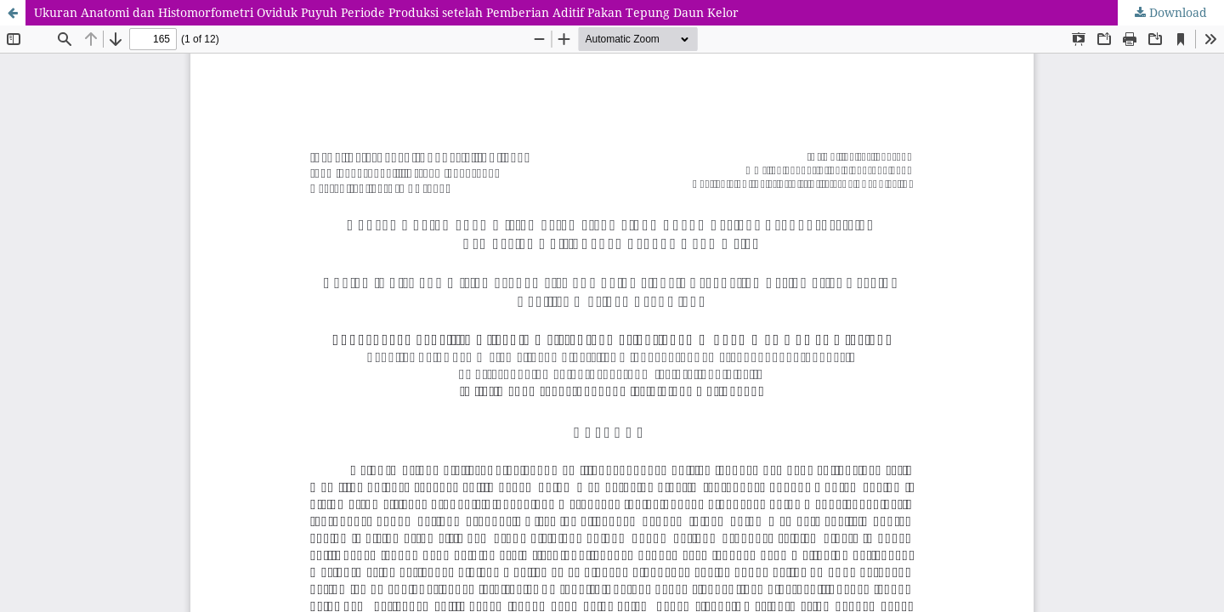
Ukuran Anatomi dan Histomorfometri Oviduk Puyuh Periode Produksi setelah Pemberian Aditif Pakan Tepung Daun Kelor (386, 12)
